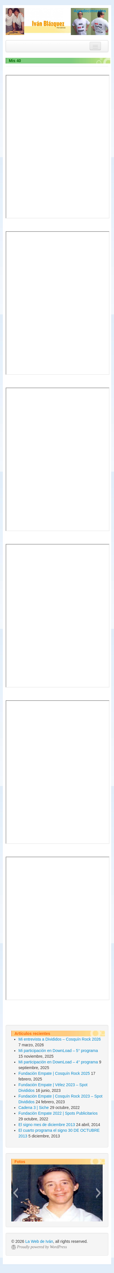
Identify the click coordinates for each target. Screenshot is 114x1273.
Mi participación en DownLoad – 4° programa (58, 1062)
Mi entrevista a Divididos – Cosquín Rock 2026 (59, 1039)
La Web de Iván (39, 1241)
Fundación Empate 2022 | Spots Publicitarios (58, 1113)
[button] (15, 1193)
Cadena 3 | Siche (33, 1107)
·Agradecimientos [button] (89, 11)
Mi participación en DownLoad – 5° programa (58, 1050)
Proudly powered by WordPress (42, 1247)
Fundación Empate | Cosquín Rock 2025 (54, 1073)
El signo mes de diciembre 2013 (46, 1124)
